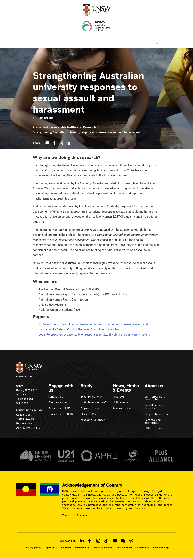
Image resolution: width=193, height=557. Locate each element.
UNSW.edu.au (29, 370)
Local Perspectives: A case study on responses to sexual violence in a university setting (94, 334)
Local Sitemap (160, 547)
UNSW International (93, 402)
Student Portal (90, 414)
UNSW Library (153, 428)
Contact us (55, 396)
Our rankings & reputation (155, 398)
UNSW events (120, 402)
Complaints (142, 547)
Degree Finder (89, 408)
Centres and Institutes (153, 421)
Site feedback (124, 547)
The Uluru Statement (76, 515)
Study (86, 386)
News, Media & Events (126, 388)
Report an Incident (102, 547)
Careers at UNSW (59, 408)
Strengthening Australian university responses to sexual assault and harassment (86, 132)
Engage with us (60, 388)
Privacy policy (33, 547)
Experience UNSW (91, 396)
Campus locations (156, 414)
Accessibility (81, 547)
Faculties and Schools (154, 407)
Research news (122, 408)
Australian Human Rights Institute (55, 127)
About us (154, 386)
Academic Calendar (92, 420)
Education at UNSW (60, 414)
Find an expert (58, 402)
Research (89, 127)
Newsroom (118, 396)
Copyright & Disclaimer (57, 547)
